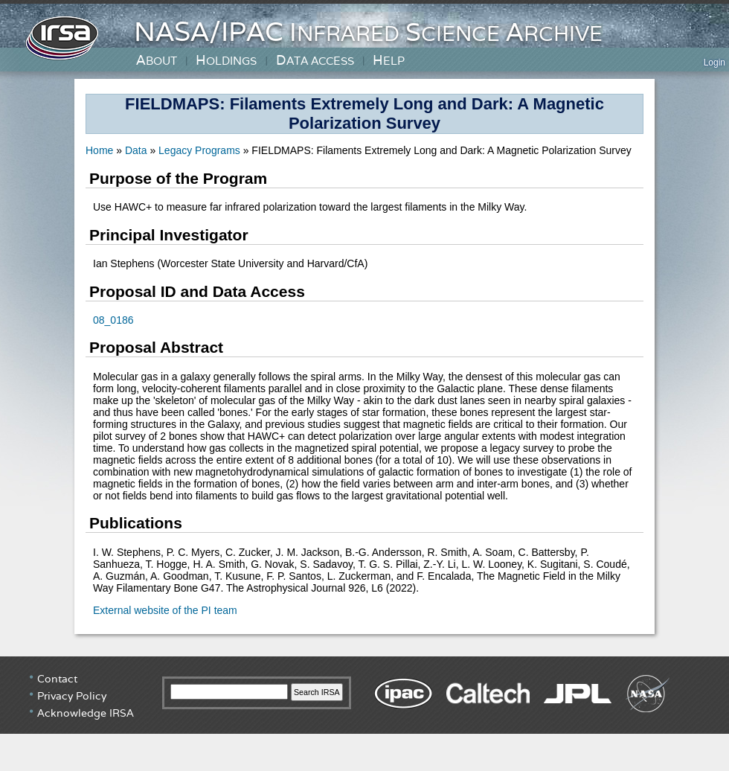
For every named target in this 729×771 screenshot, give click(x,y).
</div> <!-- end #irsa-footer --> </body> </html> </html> (364, 712)
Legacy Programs (200, 150)
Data (136, 150)
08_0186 (113, 320)
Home (101, 150)
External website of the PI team (165, 610)
